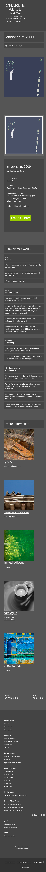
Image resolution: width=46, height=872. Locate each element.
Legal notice (10, 856)
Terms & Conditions (24, 856)
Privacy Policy (38, 856)
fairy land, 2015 (8, 771)
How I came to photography (12, 798)
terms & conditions (16, 506)
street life (10, 174)
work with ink (8, 738)
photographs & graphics (38, 867)
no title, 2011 (8, 777)
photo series (12, 659)
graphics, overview (9, 732)
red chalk (6, 741)
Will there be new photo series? (13, 804)
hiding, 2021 (7, 774)
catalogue (10, 606)
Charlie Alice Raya (26, 867)
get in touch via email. (16, 274)
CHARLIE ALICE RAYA (10, 867)
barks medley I (8, 765)
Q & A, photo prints (9, 817)
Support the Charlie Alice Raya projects (16, 789)
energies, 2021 (8, 768)
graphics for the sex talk (11, 735)
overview (7, 560)
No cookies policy (24, 861)
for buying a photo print (12, 510)
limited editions (14, 556)
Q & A (8, 455)
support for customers (10, 820)
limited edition (9, 611)
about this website (9, 829)
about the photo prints (12, 460)
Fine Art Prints (9, 613)
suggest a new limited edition (12, 756)
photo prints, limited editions (12, 750)
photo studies (8, 720)
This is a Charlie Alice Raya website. (32, 869)
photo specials (8, 723)
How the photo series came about (14, 801)
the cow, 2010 (8, 780)
